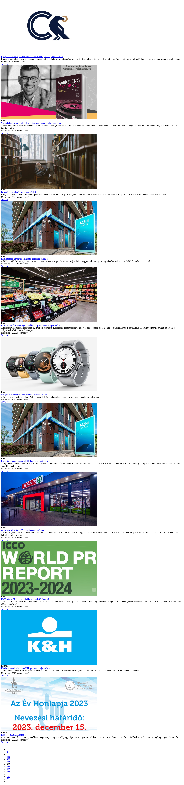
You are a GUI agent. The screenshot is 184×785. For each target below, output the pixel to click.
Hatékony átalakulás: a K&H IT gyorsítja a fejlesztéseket (26, 668)
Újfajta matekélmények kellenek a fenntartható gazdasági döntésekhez (32, 56)
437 (8, 769)
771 (8, 779)
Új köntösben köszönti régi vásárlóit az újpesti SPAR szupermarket (30, 325)
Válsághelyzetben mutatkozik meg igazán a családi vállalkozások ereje (32, 123)
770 (8, 776)
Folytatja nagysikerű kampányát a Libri (18, 192)
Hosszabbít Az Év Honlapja (13, 735)
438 (8, 771)
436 (8, 767)
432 (8, 757)
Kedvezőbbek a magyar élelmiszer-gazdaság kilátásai (24, 259)
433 (8, 759)
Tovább (4, 64)
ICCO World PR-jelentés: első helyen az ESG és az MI (25, 599)
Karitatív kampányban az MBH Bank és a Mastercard (24, 461)
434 (8, 762)
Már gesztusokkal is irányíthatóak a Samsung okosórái (25, 394)
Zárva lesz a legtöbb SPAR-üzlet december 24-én (22, 530)
